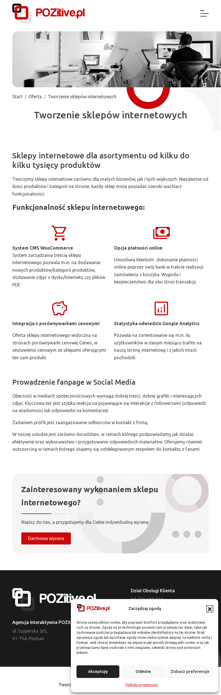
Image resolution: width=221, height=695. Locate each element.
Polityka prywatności (141, 685)
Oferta (35, 96)
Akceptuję (98, 671)
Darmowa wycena (46, 538)
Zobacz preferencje (190, 671)
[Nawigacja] (204, 13)
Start (17, 96)
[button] (210, 609)
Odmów (143, 671)
